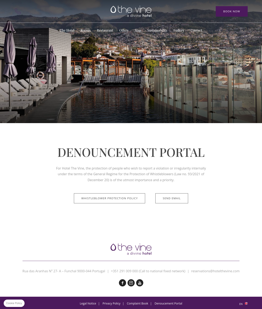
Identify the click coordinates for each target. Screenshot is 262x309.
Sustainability (157, 30)
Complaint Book (137, 303)
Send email (172, 211)
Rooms (85, 30)
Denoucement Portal (168, 303)
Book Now (231, 11)
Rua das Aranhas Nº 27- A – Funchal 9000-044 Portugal (64, 271)
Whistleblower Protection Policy (109, 211)
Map (39, 11)
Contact (28, 11)
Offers (124, 30)
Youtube (139, 282)
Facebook (122, 282)
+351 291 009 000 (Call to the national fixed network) (17, 11)
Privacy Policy (111, 303)
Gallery (179, 30)
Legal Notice (88, 303)
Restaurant (105, 30)
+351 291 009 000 (124, 271)
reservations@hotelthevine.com (215, 271)
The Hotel (67, 30)
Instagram (131, 282)
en (241, 304)
